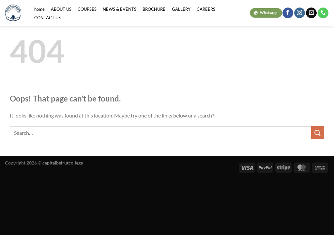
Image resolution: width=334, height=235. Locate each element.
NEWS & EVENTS (119, 9)
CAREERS (206, 9)
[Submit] (317, 132)
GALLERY (181, 9)
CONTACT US (47, 17)
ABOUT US (61, 9)
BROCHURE (154, 9)
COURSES (87, 9)
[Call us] (323, 13)
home (39, 9)
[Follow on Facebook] (287, 13)
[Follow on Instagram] (299, 13)
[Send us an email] (311, 13)
